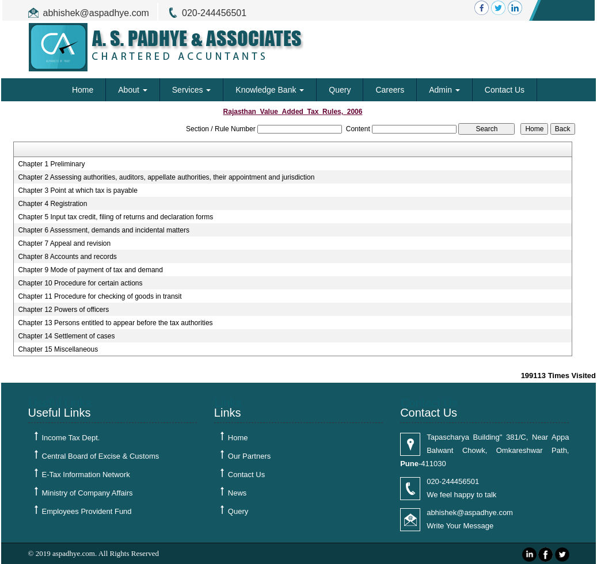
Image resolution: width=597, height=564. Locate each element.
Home (82, 89)
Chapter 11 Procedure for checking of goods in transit (99, 296)
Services (191, 89)
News (237, 493)
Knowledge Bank (269, 89)
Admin (444, 89)
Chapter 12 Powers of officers (63, 310)
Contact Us (504, 89)
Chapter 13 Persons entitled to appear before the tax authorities (115, 323)
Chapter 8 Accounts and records (67, 257)
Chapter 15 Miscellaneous (58, 349)
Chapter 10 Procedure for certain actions (80, 283)
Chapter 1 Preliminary (51, 164)
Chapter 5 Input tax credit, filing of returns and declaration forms (115, 217)
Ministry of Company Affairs (87, 493)
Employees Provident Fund (87, 511)
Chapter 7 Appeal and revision (64, 243)
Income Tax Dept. (71, 437)
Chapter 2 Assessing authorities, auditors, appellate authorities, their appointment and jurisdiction (166, 177)
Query (340, 89)
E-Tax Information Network (86, 474)
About (132, 89)
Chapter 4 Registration (52, 204)
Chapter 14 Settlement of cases (66, 336)
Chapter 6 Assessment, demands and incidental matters (103, 230)
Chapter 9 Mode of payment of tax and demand (90, 270)
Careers (389, 89)
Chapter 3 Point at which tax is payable (77, 190)
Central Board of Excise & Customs (100, 456)
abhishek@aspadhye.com (96, 13)
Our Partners (249, 456)
